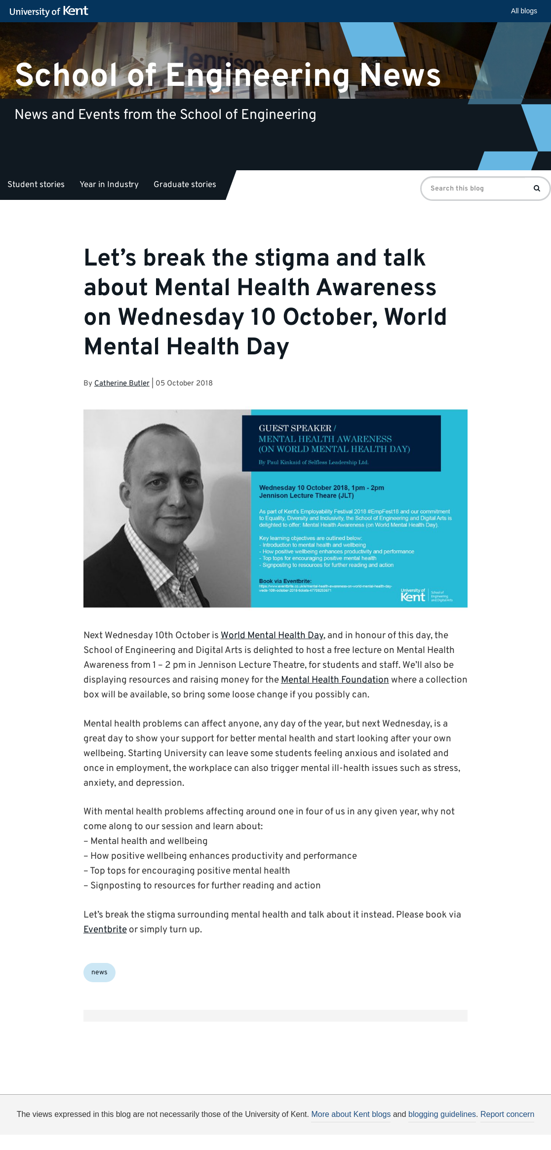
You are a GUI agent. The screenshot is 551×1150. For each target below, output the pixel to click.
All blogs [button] (524, 11)
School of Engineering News (228, 76)
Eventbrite (105, 930)
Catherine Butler (122, 383)
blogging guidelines (442, 1114)
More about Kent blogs (351, 1114)
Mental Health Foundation (335, 680)
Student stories (36, 185)
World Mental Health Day (272, 636)
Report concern (507, 1114)
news (99, 972)
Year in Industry (109, 185)
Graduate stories (185, 185)
